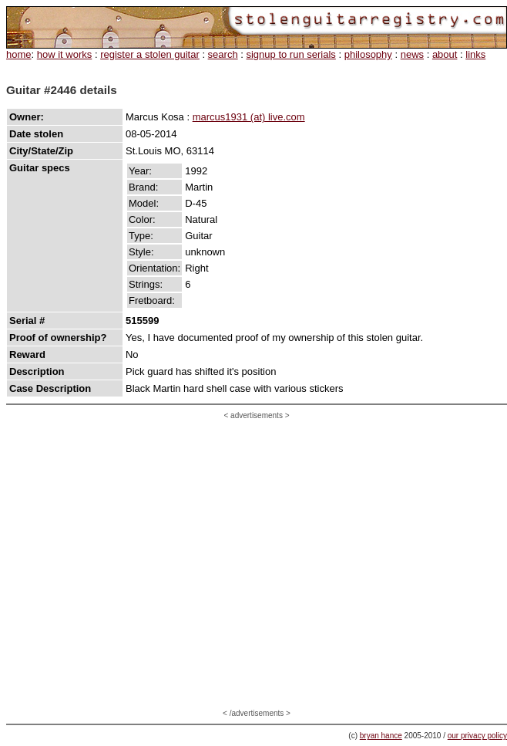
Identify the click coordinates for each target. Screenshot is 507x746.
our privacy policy (477, 735)
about (445, 54)
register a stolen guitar (150, 54)
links (475, 54)
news (412, 54)
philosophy (368, 54)
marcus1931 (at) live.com (249, 117)
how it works (64, 54)
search (223, 54)
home (19, 54)
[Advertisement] (144, 564)
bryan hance (381, 735)
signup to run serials (290, 54)
